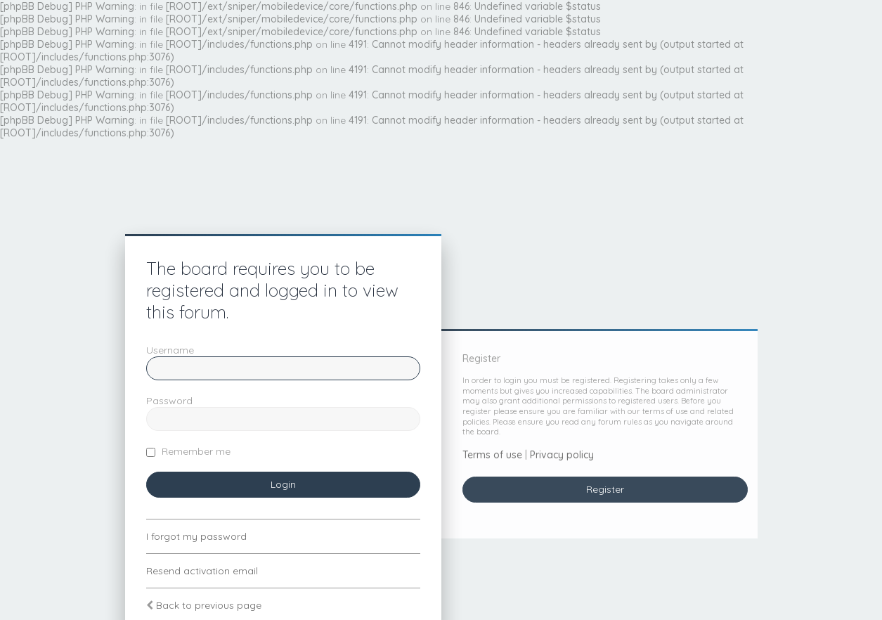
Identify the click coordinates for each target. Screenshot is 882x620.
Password (169, 400)
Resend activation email (202, 570)
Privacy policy (562, 454)
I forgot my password (196, 536)
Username (170, 350)
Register (605, 489)
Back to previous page (208, 605)
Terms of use (492, 454)
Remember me (188, 451)
